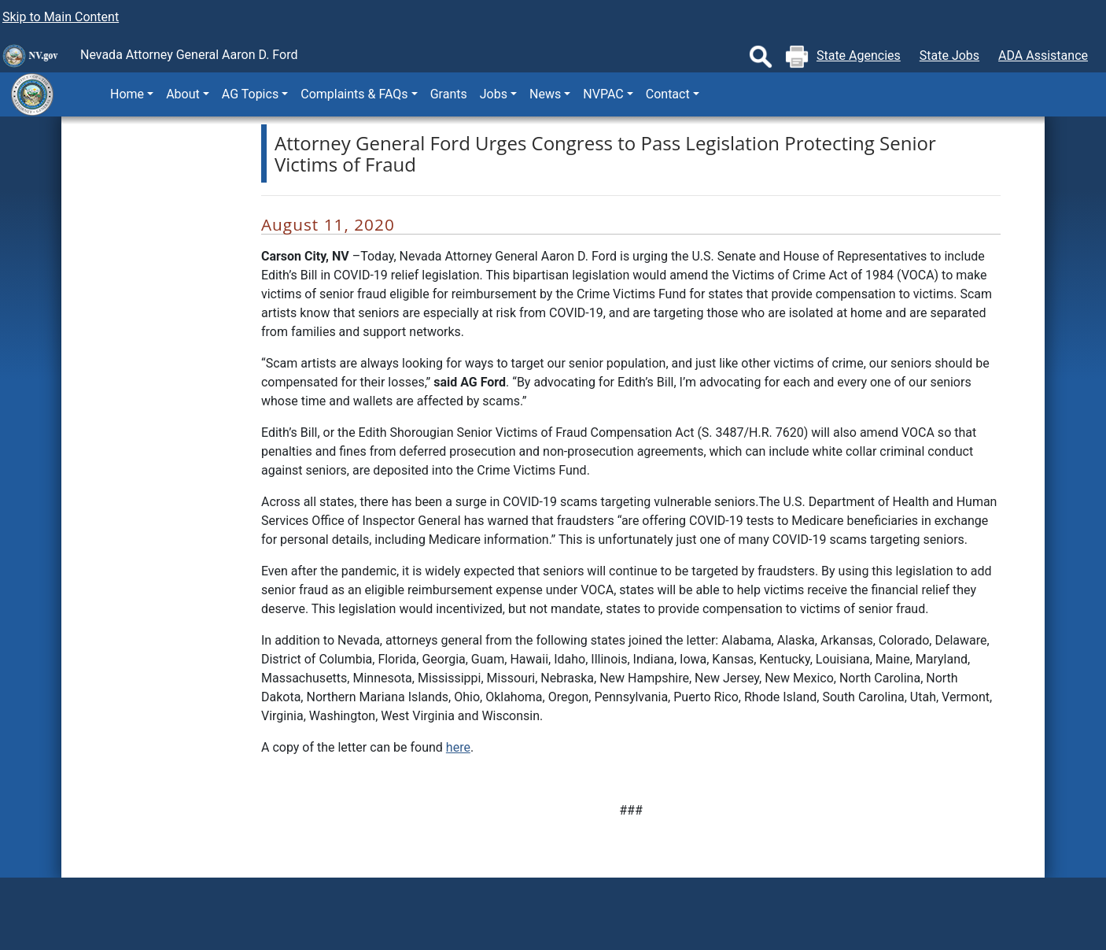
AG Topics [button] (250, 94)
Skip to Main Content (60, 16)
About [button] (183, 94)
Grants (448, 94)
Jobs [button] (493, 94)
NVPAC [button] (603, 94)
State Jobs (949, 55)
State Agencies (859, 55)
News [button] (545, 94)
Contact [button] (668, 94)
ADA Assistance (1043, 55)
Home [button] (127, 94)
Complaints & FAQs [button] (353, 94)
